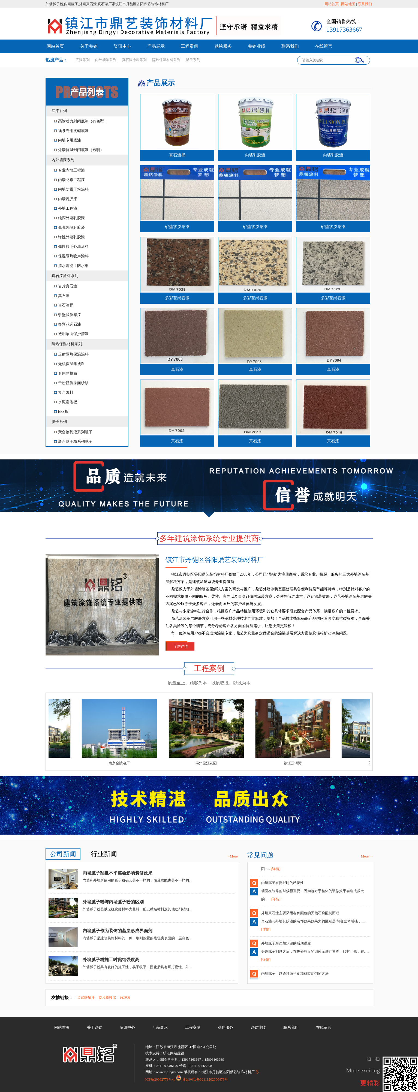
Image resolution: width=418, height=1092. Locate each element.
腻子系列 (59, 422)
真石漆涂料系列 (65, 276)
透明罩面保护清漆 (71, 334)
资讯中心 (122, 46)
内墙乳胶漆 (65, 199)
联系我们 (365, 4)
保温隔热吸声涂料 (71, 256)
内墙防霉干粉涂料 (71, 189)
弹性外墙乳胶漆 (69, 237)
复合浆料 (63, 392)
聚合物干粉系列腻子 (73, 442)
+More (233, 856)
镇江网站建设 (173, 1053)
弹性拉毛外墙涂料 (71, 247)
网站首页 (331, 4)
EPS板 (61, 412)
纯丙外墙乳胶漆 (69, 218)
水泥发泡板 (65, 402)
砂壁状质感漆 (67, 315)
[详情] (275, 871)
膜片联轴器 (107, 997)
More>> (367, 856)
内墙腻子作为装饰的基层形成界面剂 (117, 930)
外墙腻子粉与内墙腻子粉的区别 (113, 902)
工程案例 (189, 46)
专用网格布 (65, 373)
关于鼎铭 (89, 46)
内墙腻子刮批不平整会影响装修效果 (117, 873)
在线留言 (323, 46)
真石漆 (62, 296)
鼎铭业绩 (256, 46)
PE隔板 (125, 997)
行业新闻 (104, 854)
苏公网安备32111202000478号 (202, 1079)
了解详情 (181, 646)
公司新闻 (63, 854)
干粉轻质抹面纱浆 (71, 383)
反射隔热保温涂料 (71, 354)
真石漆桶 (63, 305)
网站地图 (348, 4)
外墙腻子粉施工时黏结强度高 (111, 959)
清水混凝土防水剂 (71, 266)
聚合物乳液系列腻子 (73, 432)
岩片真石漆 (65, 286)
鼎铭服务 (223, 46)
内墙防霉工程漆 (69, 180)
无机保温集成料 (69, 364)
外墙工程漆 (65, 208)
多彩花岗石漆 (67, 324)
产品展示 (156, 46)
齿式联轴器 (86, 997)
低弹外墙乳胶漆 (69, 227)
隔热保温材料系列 (67, 344)
